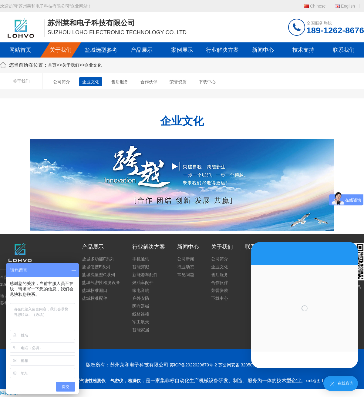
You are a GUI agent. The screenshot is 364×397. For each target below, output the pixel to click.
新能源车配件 (145, 274)
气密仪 (116, 380)
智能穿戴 (140, 266)
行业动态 (185, 266)
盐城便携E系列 (96, 266)
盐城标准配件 (94, 298)
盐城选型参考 (101, 50)
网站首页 (20, 50)
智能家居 (140, 329)
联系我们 (344, 50)
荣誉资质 (178, 81)
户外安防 (140, 298)
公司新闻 (185, 258)
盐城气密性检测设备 (101, 282)
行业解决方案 (222, 50)
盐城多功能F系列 (98, 258)
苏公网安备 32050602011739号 (248, 364)
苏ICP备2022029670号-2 (193, 364)
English (348, 6)
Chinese (317, 6)
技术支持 (303, 50)
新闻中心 (263, 50)
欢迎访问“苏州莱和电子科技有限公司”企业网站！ (46, 6)
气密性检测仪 (93, 380)
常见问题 (185, 274)
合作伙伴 (148, 81)
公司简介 (61, 81)
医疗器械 (140, 306)
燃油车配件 (142, 282)
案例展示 (182, 50)
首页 (52, 65)
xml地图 (313, 380)
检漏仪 (134, 380)
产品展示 (142, 50)
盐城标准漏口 (94, 290)
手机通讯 (140, 258)
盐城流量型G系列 (98, 274)
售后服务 (119, 81)
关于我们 (61, 50)
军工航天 (140, 321)
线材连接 (140, 314)
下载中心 (207, 81)
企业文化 (93, 65)
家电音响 (140, 290)
